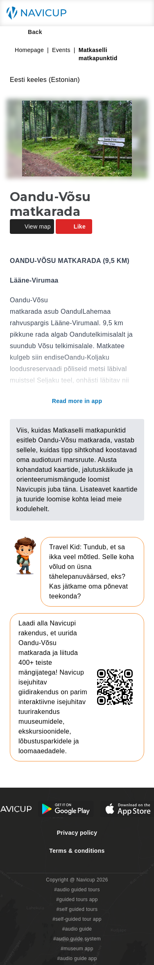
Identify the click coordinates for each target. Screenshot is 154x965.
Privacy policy (77, 832)
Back (29, 32)
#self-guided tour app (76, 919)
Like (74, 226)
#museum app (77, 948)
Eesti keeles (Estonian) (45, 79)
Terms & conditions (76, 850)
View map (32, 226)
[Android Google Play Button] (66, 809)
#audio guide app (77, 958)
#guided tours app (77, 899)
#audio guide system (77, 939)
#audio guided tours (77, 890)
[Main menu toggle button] (139, 13)
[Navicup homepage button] (39, 13)
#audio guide (77, 929)
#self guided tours (77, 909)
